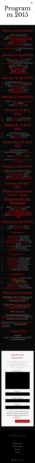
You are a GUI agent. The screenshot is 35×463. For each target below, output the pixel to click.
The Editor (18, 90)
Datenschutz (17, 446)
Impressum (17, 443)
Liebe (12, 248)
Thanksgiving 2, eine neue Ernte (21, 102)
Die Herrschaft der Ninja (15, 173)
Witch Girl (13, 262)
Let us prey (16, 118)
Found (14, 120)
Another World (18, 156)
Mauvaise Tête (13, 240)
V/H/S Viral (16, 135)
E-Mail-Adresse (17, 398)
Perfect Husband (18, 207)
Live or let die (17, 177)
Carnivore (13, 268)
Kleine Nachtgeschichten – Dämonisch (18, 285)
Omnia (28, 82)
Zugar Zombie (13, 260)
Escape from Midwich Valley (16, 242)
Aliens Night (13, 238)
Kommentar (17, 371)
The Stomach (13, 250)
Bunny (13, 282)
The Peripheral (13, 264)
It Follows (28, 152)
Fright (11, 3)
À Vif (11, 270)
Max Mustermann (12, 288)
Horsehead (18, 226)
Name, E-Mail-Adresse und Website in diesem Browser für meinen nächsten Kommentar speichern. (17, 414)
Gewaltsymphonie (12, 278)
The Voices (17, 67)
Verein (17, 452)
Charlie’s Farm (18, 228)
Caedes (18, 209)
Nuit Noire (10, 246)
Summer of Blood (18, 59)
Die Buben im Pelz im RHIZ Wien (23, 161)
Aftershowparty (10, 48)
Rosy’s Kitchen (12, 258)
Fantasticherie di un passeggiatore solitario (16, 44)
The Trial (13, 266)
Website (17, 405)
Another (18, 137)
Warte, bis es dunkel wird (20, 37)
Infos (25, 65)
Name (17, 391)
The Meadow (17, 84)
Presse (17, 449)
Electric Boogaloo (15, 175)
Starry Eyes (19, 105)
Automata (8, 63)
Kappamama (13, 236)
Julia (18, 71)
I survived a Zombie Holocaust (20, 87)
